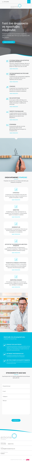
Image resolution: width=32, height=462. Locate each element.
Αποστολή (16, 420)
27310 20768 (3, 443)
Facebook (3, 453)
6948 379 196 (10, 443)
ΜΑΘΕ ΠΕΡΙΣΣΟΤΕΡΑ (8, 42)
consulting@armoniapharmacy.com (8, 448)
